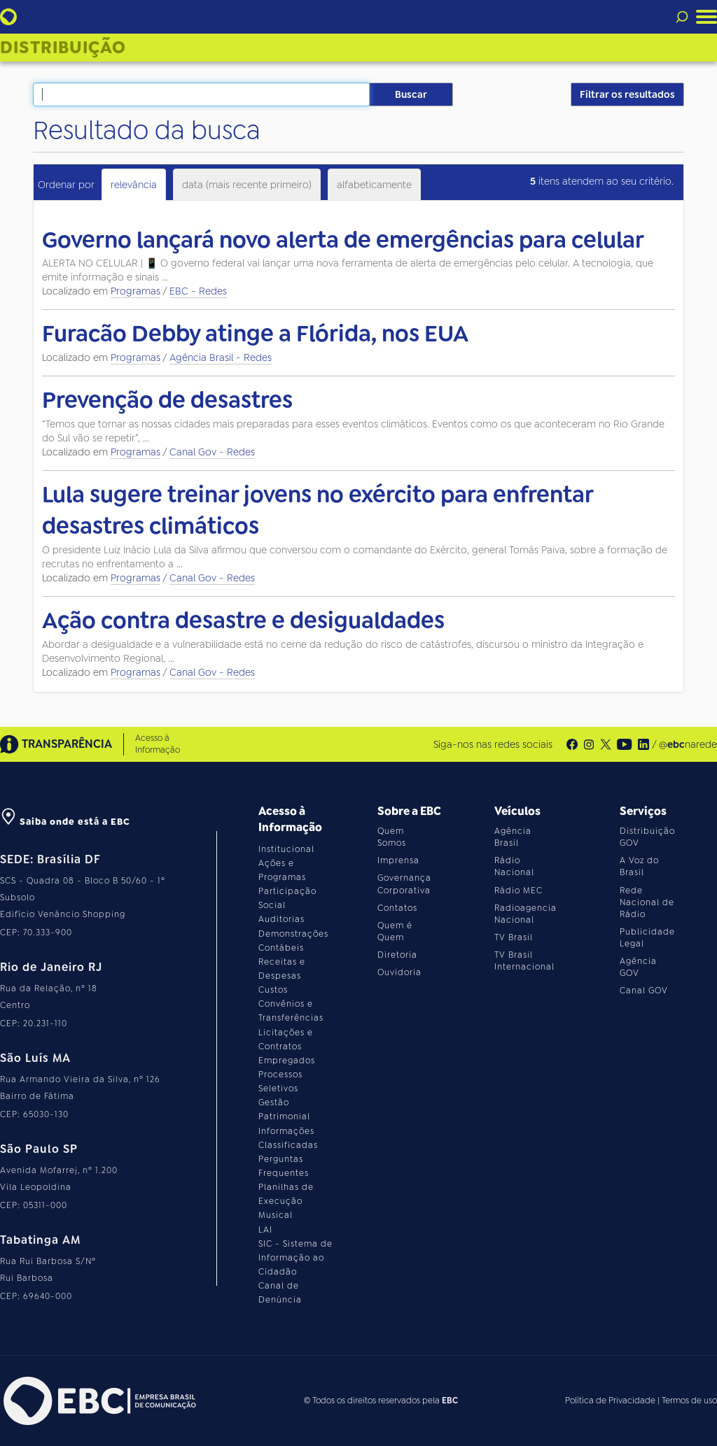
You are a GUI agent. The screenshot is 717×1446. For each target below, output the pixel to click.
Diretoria (397, 955)
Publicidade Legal (647, 937)
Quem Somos (391, 837)
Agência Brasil (512, 837)
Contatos (397, 908)
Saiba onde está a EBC (65, 822)
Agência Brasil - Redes (220, 357)
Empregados (286, 1060)
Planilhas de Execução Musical (286, 1201)
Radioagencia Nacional (525, 914)
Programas (135, 291)
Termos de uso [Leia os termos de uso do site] (689, 1400)
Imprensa (398, 860)
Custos (273, 989)
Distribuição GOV (647, 837)
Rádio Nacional (514, 866)
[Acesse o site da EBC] (98, 1401)
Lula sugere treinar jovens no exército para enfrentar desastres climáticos (317, 510)
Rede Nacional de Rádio (647, 902)
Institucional (286, 849)
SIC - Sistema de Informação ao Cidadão (295, 1257)
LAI (265, 1229)
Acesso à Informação (157, 744)
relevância (134, 184)
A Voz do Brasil (639, 866)
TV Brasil (513, 937)
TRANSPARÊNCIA (56, 744)
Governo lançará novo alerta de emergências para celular (343, 240)
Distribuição (63, 47)
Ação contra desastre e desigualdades (243, 620)
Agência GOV (638, 967)
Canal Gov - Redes (212, 452)
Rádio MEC (518, 890)
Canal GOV (644, 990)
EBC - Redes (198, 291)
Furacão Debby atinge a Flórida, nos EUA (255, 333)
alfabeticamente (374, 184)
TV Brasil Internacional (524, 960)
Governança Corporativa (404, 883)
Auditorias (281, 919)
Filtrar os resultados (627, 94)
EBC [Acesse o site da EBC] (450, 1400)
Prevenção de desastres (167, 400)
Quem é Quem (394, 931)
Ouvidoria (399, 972)
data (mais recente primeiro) (247, 184)
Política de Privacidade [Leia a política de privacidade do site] (610, 1400)
